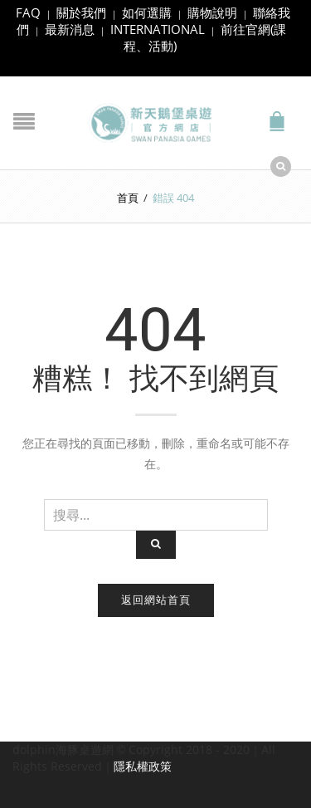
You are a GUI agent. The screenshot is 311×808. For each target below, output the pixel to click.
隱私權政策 (143, 766)
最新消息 (70, 29)
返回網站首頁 (156, 599)
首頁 (127, 197)
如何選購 (147, 12)
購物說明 (212, 12)
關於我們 (81, 12)
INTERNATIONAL (157, 29)
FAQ (28, 12)
